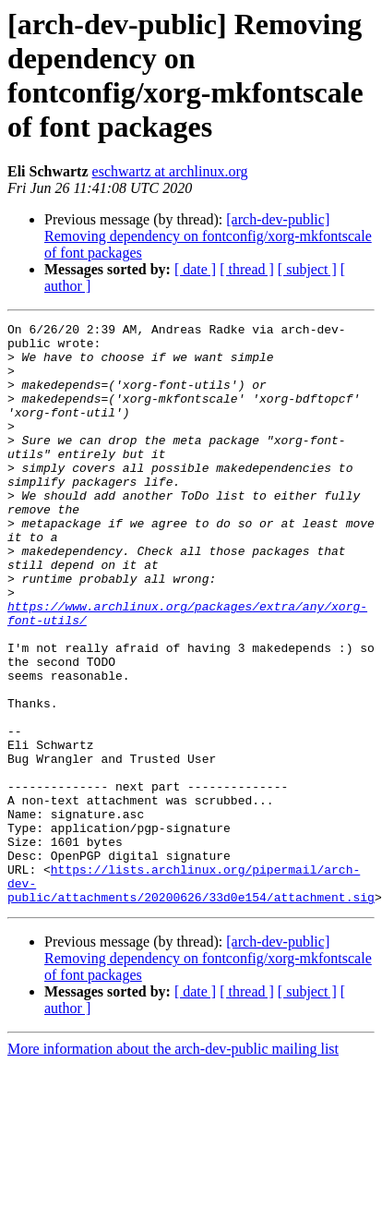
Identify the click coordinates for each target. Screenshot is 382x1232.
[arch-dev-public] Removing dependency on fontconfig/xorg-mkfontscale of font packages (208, 235)
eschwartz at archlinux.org (170, 171)
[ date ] (195, 269)
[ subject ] (307, 269)
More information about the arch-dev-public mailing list (173, 1165)
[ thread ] (247, 269)
